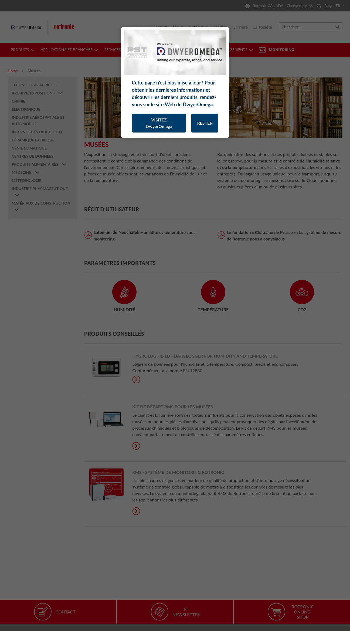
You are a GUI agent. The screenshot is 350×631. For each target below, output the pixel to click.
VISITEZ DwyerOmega (159, 123)
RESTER (204, 122)
